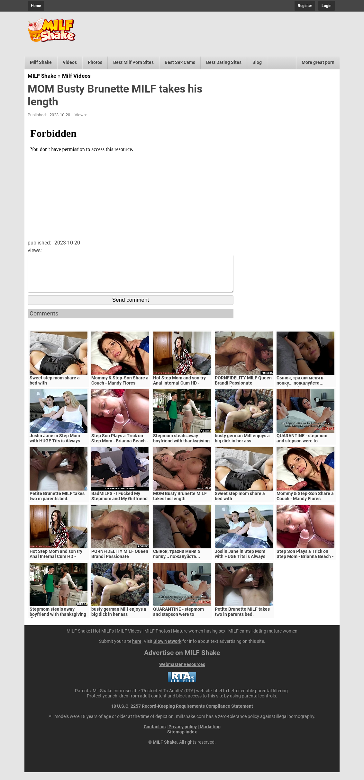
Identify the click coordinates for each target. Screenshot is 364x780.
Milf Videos (76, 76)
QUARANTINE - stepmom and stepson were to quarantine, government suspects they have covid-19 (305, 451)
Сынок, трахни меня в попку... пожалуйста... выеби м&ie (300, 390)
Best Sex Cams (180, 62)
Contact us (155, 734)
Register (305, 6)
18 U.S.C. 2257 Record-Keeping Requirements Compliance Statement (182, 713)
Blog (257, 62)
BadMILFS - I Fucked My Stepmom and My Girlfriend (119, 504)
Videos (70, 62)
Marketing (210, 734)
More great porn (318, 62)
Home (36, 6)
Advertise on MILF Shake (182, 660)
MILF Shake (42, 76)
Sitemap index (182, 739)
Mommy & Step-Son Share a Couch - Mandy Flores (120, 388)
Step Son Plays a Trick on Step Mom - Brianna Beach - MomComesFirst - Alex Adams (119, 451)
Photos (95, 62)
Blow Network (167, 648)
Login (327, 6)
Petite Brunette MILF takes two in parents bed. (57, 504)
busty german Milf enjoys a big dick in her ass (242, 446)
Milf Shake (41, 62)
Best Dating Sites (223, 62)
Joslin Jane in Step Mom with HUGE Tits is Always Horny (55, 448)
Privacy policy (182, 734)
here (136, 648)
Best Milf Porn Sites (133, 62)
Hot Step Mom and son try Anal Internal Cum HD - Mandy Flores (179, 390)
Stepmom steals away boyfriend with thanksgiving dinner (181, 448)
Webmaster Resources (182, 672)
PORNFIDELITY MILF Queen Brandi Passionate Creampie (243, 390)
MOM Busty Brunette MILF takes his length (180, 504)
